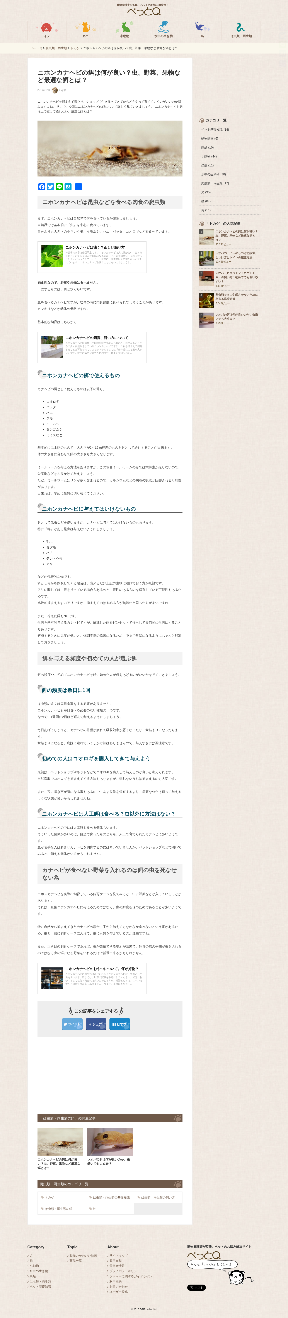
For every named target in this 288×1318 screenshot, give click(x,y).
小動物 (34, 1266)
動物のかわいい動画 (83, 1255)
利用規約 (115, 1281)
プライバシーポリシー (124, 1271)
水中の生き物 (39, 1271)
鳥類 (33, 1276)
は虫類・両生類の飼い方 (156, 1197)
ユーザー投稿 (118, 1292)
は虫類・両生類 (40, 1281)
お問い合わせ (118, 1286)
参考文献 (115, 1260)
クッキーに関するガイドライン (130, 1276)
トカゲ (47, 1197)
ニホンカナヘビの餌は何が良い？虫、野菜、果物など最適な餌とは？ (236, 236)
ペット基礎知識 (40, 1286)
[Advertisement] (75, 1074)
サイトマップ (118, 1255)
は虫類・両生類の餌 (56, 1209)
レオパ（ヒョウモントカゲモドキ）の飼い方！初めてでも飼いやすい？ (236, 277)
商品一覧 (76, 1260)
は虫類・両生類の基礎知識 (109, 1197)
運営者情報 (117, 1266)
